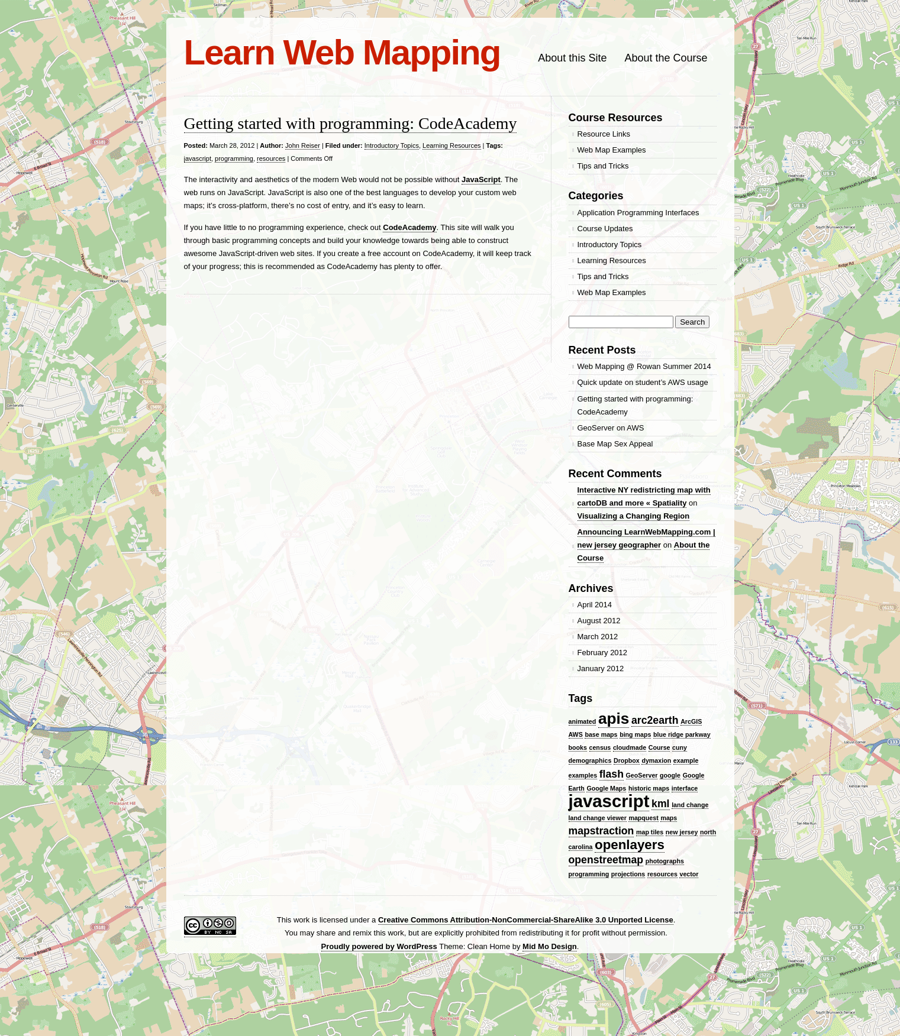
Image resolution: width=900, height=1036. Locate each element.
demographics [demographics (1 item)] (590, 760)
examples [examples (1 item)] (583, 775)
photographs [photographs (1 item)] (665, 861)
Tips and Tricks (603, 165)
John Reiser (302, 145)
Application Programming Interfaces (638, 212)
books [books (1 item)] (578, 747)
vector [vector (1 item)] (688, 874)
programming (234, 158)
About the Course (665, 58)
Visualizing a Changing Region (634, 515)
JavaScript (481, 179)
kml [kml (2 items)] (660, 804)
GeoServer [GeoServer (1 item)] (642, 775)
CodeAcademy (409, 227)
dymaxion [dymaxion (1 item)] (656, 760)
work (301, 919)
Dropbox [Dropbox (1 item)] (627, 760)
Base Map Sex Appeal (615, 443)
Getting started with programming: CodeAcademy (350, 123)
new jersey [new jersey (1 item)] (682, 832)
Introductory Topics (391, 145)
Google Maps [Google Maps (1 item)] (606, 788)
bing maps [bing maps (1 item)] (635, 734)
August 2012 (599, 620)
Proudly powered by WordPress (379, 946)
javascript (197, 158)
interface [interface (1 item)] (685, 788)
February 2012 (603, 652)
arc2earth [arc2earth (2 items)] (655, 720)
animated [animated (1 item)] (582, 721)
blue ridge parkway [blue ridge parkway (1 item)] (682, 734)
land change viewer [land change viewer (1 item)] (598, 817)
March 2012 (598, 636)
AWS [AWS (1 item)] (576, 734)
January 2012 (601, 668)
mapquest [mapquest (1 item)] (643, 817)
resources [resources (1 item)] (662, 874)
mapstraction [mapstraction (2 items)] (601, 831)
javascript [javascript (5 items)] (609, 801)
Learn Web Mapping (342, 52)
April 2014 (595, 604)
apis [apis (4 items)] (613, 718)
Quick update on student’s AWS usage (643, 382)
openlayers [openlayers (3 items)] (629, 844)
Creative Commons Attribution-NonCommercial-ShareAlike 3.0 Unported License (525, 919)
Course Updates (605, 228)
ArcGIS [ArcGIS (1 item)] (691, 721)
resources (271, 158)
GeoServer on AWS (611, 427)
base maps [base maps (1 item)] (601, 734)
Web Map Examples (612, 149)
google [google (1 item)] (670, 775)
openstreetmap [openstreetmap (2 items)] (606, 860)
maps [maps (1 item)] (668, 817)
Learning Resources (451, 145)
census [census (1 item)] (600, 747)
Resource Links (604, 134)
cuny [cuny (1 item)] (679, 747)
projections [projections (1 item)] (628, 874)
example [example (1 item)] (686, 760)
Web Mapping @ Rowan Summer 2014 (644, 366)
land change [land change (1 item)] (690, 804)
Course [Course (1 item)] (659, 747)
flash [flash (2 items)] (611, 774)
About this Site (572, 58)
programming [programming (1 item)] (589, 874)
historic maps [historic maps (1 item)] (648, 788)
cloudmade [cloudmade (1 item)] (629, 747)
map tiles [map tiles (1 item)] (649, 832)
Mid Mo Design (549, 946)
